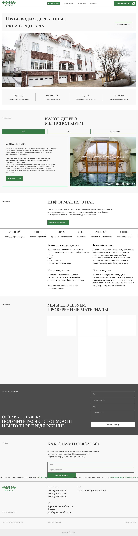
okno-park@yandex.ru (92, 490)
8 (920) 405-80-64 (56, 493)
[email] (113, 406)
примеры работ (69, 3)
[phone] (113, 400)
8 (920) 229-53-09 (56, 496)
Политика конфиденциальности (12, 522)
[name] (113, 394)
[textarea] (113, 415)
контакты (93, 3)
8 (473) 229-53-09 (56, 490)
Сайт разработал (130, 522)
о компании (82, 3)
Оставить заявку (112, 424)
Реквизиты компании (54, 522)
